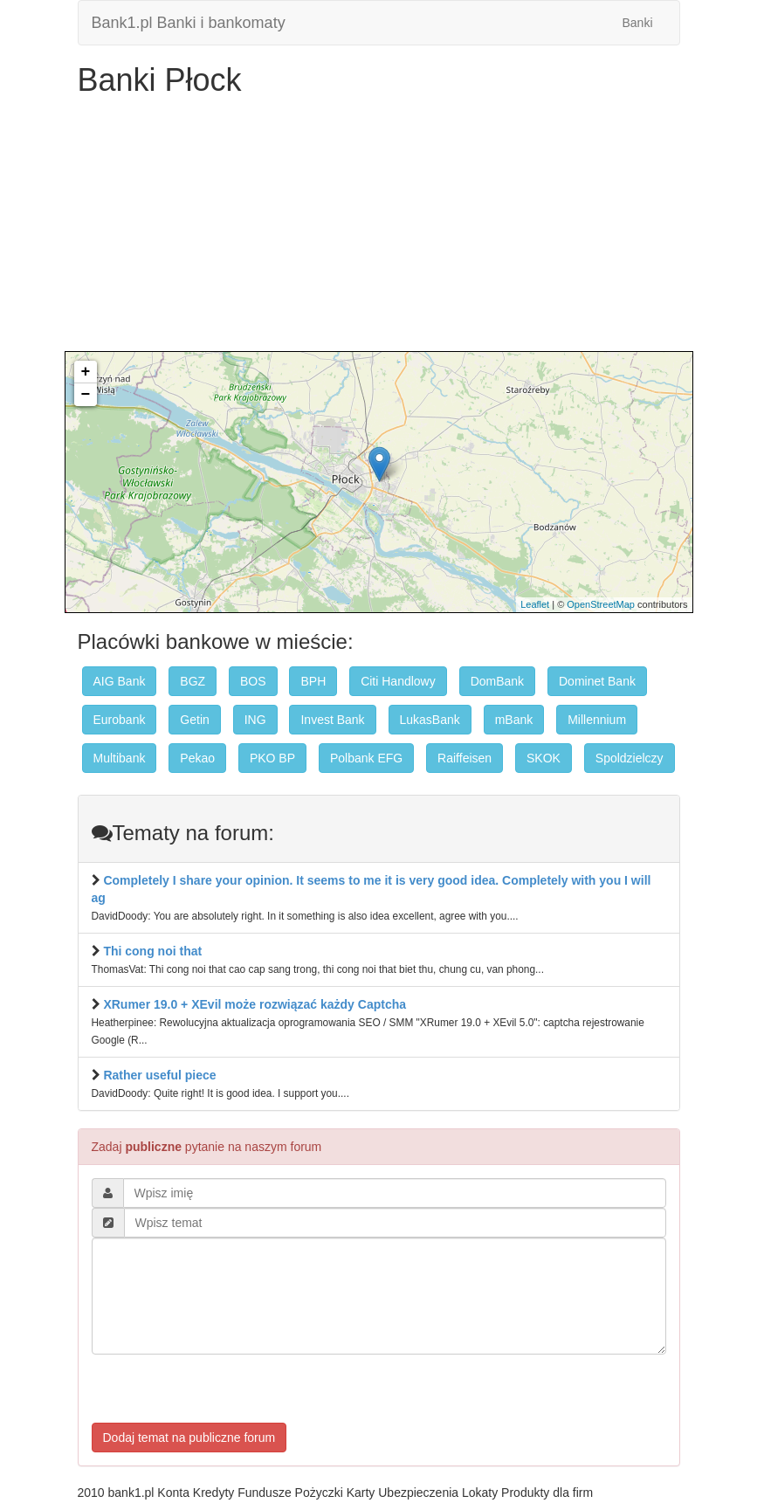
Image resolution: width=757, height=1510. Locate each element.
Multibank (119, 758)
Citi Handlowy (398, 681)
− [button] (86, 394)
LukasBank (430, 720)
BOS (253, 681)
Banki (637, 23)
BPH (313, 681)
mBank (514, 720)
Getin (194, 720)
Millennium (597, 720)
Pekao (197, 758)
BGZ (192, 681)
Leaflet (534, 604)
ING (255, 720)
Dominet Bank (597, 681)
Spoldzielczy (629, 758)
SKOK (543, 758)
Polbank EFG (366, 758)
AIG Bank (119, 681)
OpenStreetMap (601, 604)
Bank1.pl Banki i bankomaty (189, 22)
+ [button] (86, 372)
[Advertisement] (379, 229)
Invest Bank (332, 720)
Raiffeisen (464, 758)
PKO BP (272, 758)
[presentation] (224, 1389)
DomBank (497, 681)
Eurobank (119, 720)
